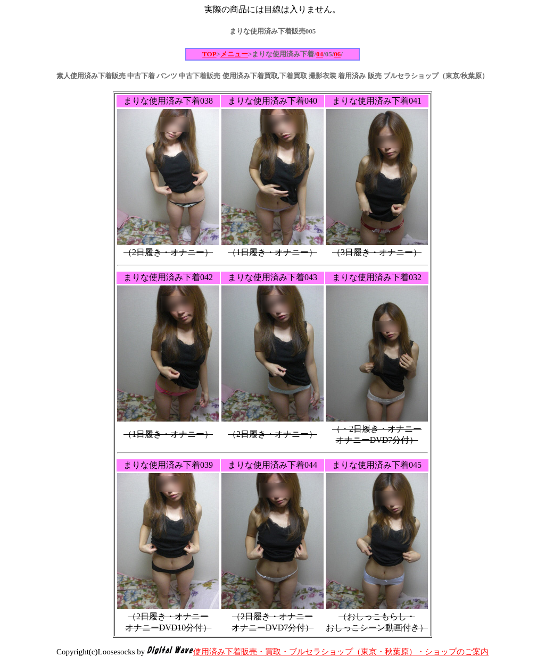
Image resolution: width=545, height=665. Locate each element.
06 (337, 54)
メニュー (234, 54)
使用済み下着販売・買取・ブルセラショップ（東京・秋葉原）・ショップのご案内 (341, 651)
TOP (209, 54)
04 (319, 54)
